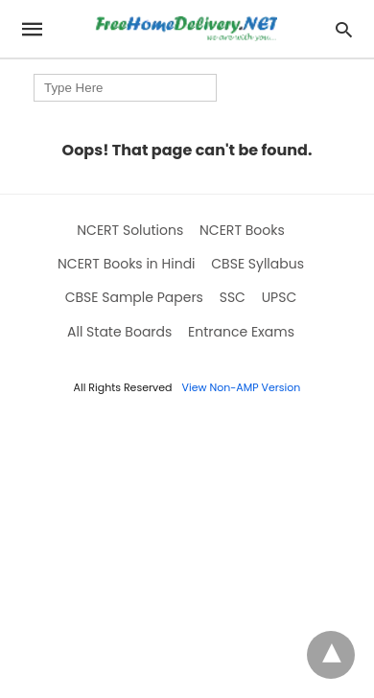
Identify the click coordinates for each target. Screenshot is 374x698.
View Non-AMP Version (241, 387)
